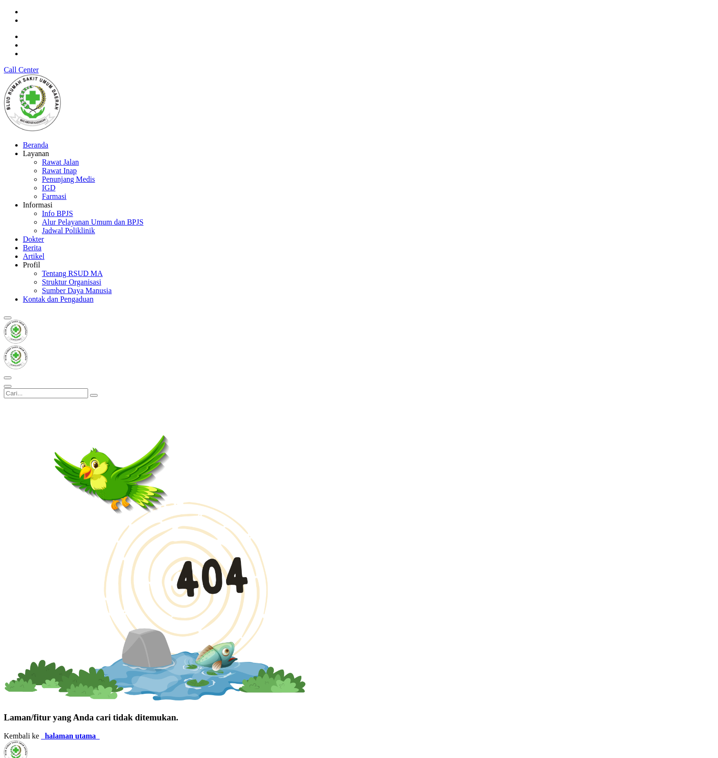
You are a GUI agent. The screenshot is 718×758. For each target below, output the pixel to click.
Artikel (33, 256)
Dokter (33, 239)
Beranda (35, 145)
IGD (48, 188)
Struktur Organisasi (71, 282)
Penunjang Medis (68, 179)
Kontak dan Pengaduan (58, 299)
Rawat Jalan (60, 162)
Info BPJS (57, 213)
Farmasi (54, 196)
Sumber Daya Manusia (77, 290)
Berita (32, 248)
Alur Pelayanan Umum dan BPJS (92, 222)
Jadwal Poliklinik (68, 230)
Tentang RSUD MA (72, 273)
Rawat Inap (59, 171)
